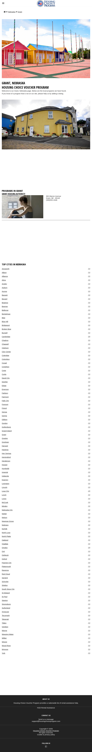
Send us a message (46, 719)
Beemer (5, 306)
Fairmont (5, 397)
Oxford (4, 559)
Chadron (5, 340)
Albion (4, 273)
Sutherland (6, 608)
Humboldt (5, 468)
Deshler (5, 382)
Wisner (4, 642)
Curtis (4, 374)
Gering (4, 416)
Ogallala (5, 544)
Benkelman (6, 314)
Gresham (5, 442)
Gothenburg (6, 427)
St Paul (4, 597)
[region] (46, 170)
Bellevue (5, 310)
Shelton (5, 585)
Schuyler (5, 582)
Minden (4, 506)
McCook (5, 502)
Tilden (4, 623)
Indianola (5, 476)
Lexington (5, 484)
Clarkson (5, 348)
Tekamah (5, 619)
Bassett (5, 295)
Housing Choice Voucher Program (46, 731)
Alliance (5, 276)
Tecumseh (6, 615)
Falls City (5, 401)
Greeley (5, 438)
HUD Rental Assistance (46, 708)
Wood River (6, 646)
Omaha (4, 548)
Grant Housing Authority (13, 193)
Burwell (4, 333)
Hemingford (6, 457)
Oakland (5, 540)
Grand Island (7, 431)
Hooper (4, 465)
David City (6, 378)
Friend (4, 408)
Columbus (6, 359)
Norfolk (4, 529)
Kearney (5, 480)
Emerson (5, 389)
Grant (20, 12)
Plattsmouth (6, 566)
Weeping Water (8, 634)
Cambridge (6, 337)
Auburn (4, 288)
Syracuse (5, 612)
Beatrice (5, 303)
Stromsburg (6, 604)
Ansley (4, 284)
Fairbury (5, 393)
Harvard (5, 446)
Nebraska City (7, 510)
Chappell (5, 344)
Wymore (5, 649)
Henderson (6, 461)
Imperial (5, 472)
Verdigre (5, 627)
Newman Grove (8, 521)
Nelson (4, 517)
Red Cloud (6, 574)
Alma (4, 280)
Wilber (4, 638)
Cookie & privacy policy (46, 735)
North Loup (6, 533)
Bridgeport (6, 325)
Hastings (5, 450)
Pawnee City (6, 563)
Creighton (5, 367)
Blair (3, 318)
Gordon (5, 423)
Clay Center (6, 352)
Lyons (4, 499)
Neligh (4, 514)
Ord (3, 551)
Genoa (4, 412)
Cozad (4, 363)
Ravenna (5, 570)
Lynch (4, 495)
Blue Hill (5, 321)
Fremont (5, 404)
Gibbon (4, 419)
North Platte (6, 536)
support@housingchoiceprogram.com (46, 721)
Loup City (5, 491)
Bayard (4, 299)
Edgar (4, 386)
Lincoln (4, 487)
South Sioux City (8, 589)
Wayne (4, 631)
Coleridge (5, 355)
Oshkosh (5, 555)
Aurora (4, 291)
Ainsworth (5, 269)
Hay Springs (6, 453)
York (3, 653)
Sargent (5, 578)
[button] (3, 3)
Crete (4, 370)
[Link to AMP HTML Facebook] (46, 746)
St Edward (6, 593)
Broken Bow (6, 329)
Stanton (5, 600)
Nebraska (11, 12)
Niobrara (5, 525)
